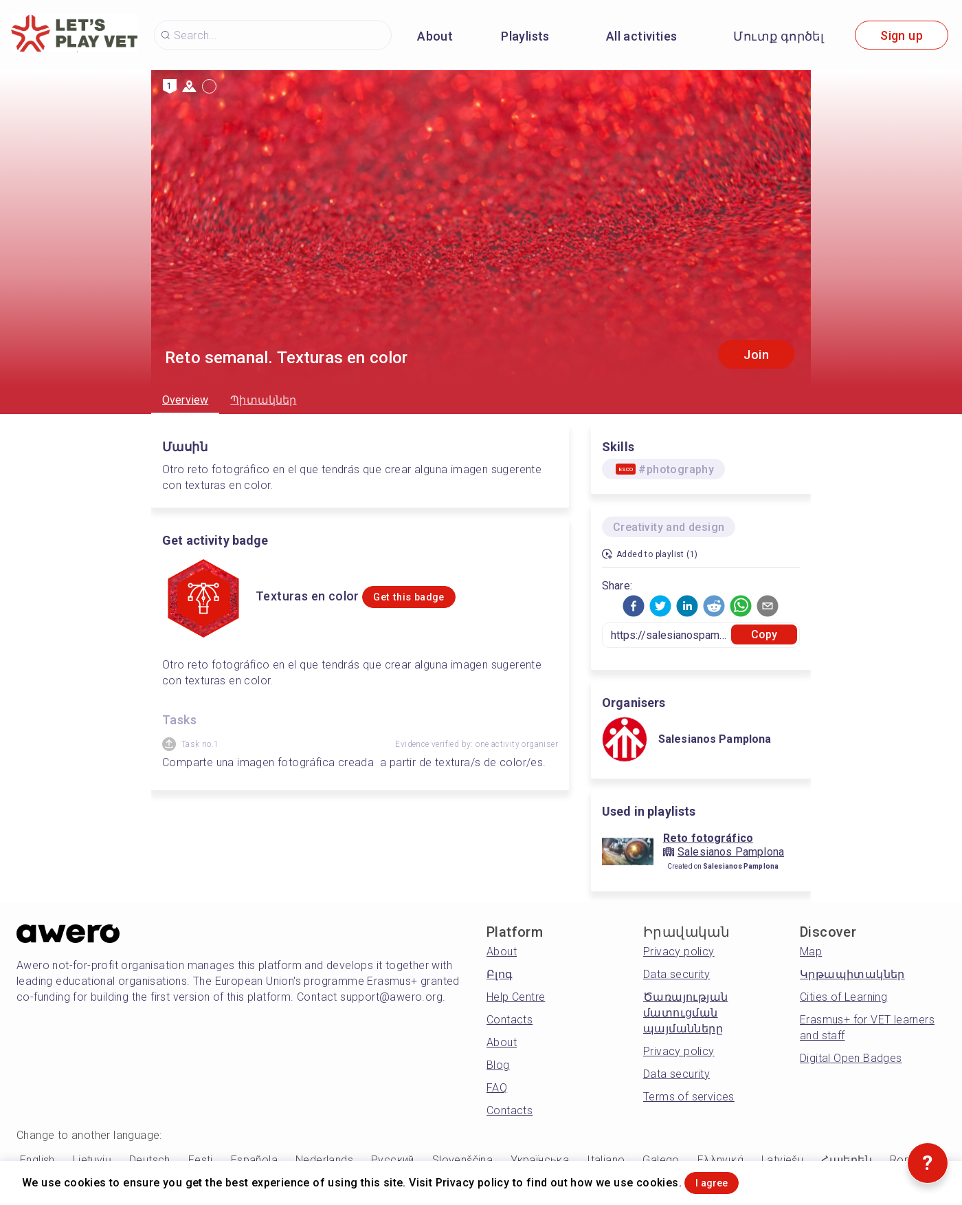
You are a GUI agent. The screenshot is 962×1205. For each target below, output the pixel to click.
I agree (729, 1180)
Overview (185, 399)
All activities (642, 36)
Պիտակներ (263, 399)
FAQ (496, 1087)
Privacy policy (679, 951)
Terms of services (689, 1096)
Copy (764, 634)
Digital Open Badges (851, 1058)
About (435, 36)
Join (756, 354)
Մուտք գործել (778, 36)
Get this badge (430, 597)
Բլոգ (499, 974)
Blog (498, 1065)
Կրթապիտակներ (852, 974)
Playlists (525, 36)
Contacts (509, 1019)
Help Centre (515, 996)
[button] (634, 606)
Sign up (901, 35)
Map (811, 951)
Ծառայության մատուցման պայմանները (685, 1012)
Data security (676, 974)
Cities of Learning (843, 996)
